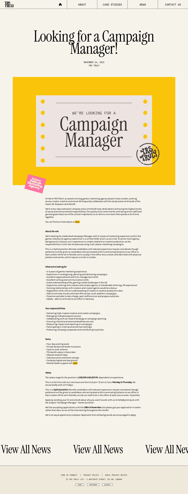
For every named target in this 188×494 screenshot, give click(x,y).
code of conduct (69, 475)
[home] (14, 3)
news (143, 4)
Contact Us (173, 4)
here (77, 221)
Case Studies (112, 4)
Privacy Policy (91, 475)
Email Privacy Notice (116, 475)
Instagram (93, 485)
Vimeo (80, 485)
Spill (75, 363)
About (82, 4)
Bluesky (107, 485)
